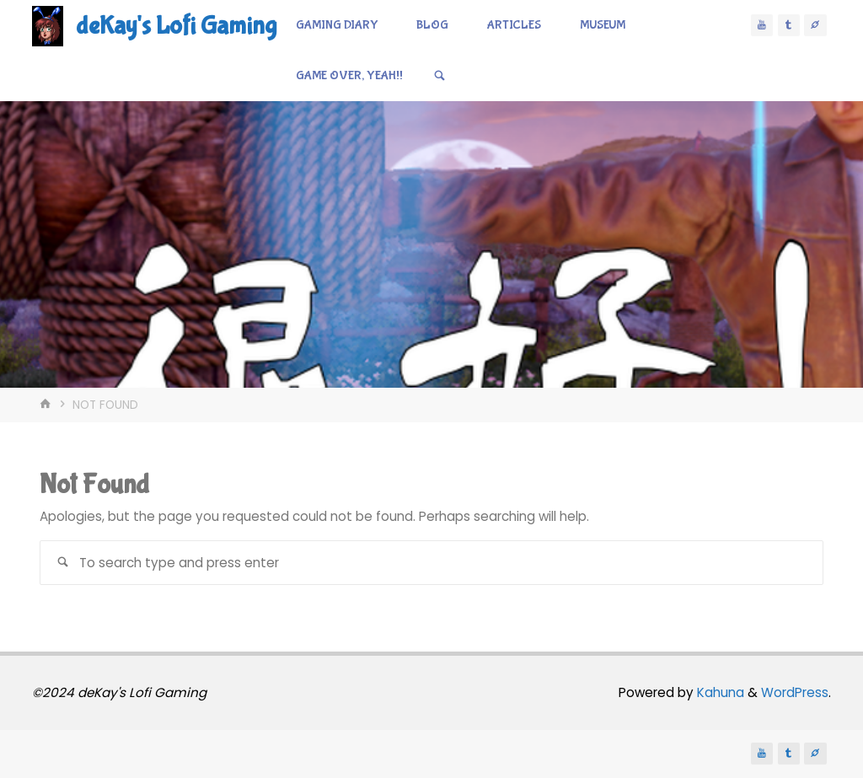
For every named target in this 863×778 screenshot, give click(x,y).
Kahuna (719, 692)
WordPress (794, 692)
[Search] (440, 76)
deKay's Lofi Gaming (176, 25)
